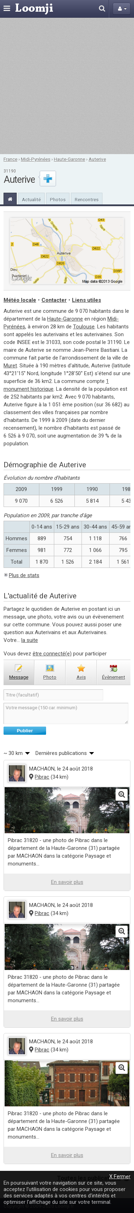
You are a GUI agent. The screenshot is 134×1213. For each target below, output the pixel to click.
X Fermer (119, 1176)
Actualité (31, 199)
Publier (25, 730)
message (18, 677)
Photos (58, 199)
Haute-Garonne (69, 159)
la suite (29, 640)
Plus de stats (24, 575)
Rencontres (87, 199)
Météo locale (20, 300)
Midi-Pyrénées (35, 159)
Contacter (54, 300)
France (10, 159)
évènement (113, 677)
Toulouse (84, 326)
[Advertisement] (66, 85)
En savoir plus (67, 882)
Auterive (97, 159)
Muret (10, 365)
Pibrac (42, 777)
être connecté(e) (52, 653)
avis (81, 677)
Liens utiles (86, 300)
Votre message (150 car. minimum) (66, 713)
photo (49, 677)
